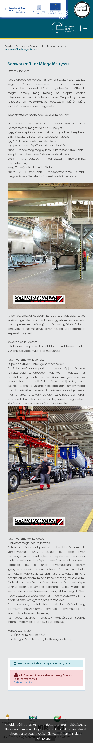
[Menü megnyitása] (85, 28)
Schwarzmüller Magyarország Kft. (47, 46)
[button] (45, 738)
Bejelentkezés (23, 682)
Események (21, 46)
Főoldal (9, 46)
